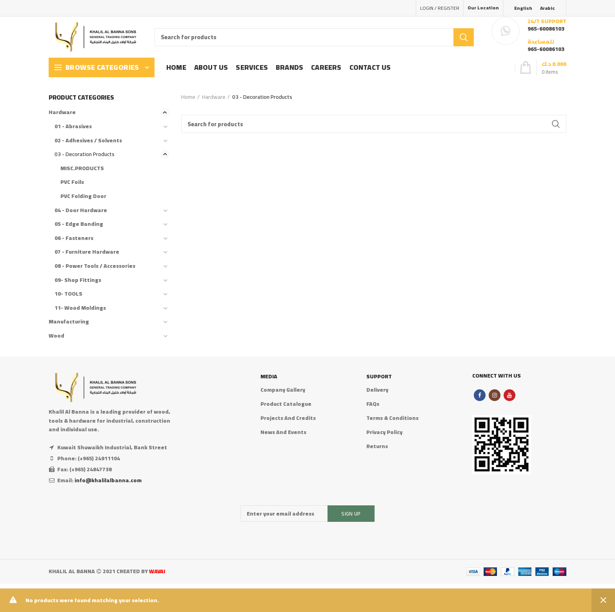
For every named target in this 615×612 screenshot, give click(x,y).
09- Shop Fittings (78, 280)
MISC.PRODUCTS (82, 168)
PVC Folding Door (83, 196)
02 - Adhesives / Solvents (88, 140)
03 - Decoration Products (85, 154)
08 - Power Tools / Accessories (95, 266)
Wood (56, 336)
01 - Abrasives (73, 126)
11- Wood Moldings (80, 308)
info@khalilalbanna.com (108, 480)
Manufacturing (69, 321)
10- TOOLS (68, 294)
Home (188, 97)
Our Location (483, 7)
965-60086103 (546, 29)
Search (463, 37)
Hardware (214, 97)
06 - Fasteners (74, 238)
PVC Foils (72, 182)
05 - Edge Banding (79, 224)
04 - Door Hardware (81, 210)
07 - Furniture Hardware (87, 252)
